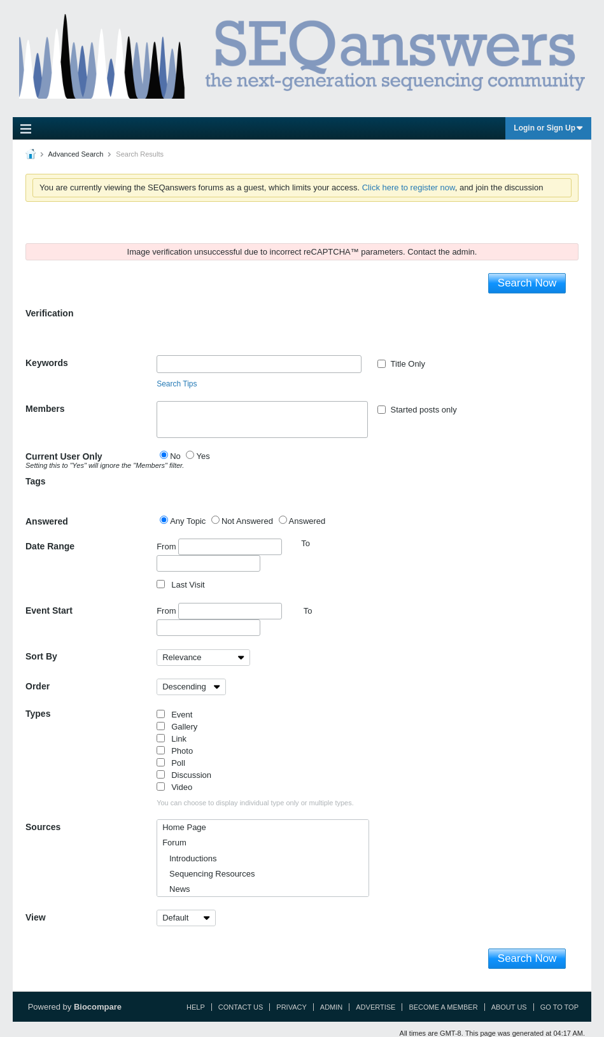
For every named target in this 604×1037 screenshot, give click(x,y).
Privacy (291, 1007)
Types (37, 714)
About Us (509, 1007)
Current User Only (91, 460)
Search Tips (177, 383)
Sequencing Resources (208, 873)
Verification (49, 313)
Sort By (41, 656)
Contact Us (240, 1007)
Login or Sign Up (548, 127)
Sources (42, 827)
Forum (174, 842)
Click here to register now (408, 187)
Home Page (184, 827)
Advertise (375, 1007)
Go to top (559, 1007)
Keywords (46, 363)
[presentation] (253, 330)
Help (195, 1007)
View (35, 917)
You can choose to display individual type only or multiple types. (255, 803)
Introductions (189, 858)
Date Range (49, 546)
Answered (46, 521)
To (308, 611)
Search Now (527, 283)
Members (44, 409)
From (219, 547)
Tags (35, 481)
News (176, 889)
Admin (331, 1007)
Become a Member (443, 1007)
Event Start (49, 610)
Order (37, 686)
